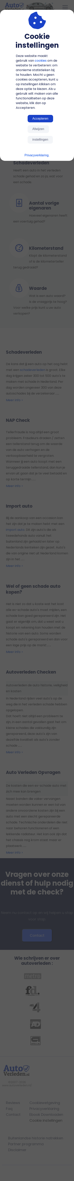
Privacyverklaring (36, 155)
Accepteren (40, 118)
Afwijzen (38, 129)
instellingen (40, 139)
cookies (41, 60)
